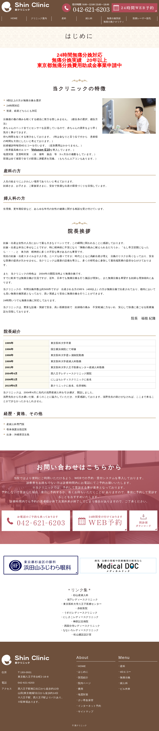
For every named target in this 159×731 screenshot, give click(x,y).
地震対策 (83, 694)
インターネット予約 (89, 705)
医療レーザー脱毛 (142, 18)
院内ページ (84, 683)
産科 (122, 666)
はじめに (83, 671)
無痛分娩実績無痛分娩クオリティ (114, 20)
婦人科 (124, 683)
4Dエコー (125, 671)
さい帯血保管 (85, 700)
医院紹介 (83, 677)
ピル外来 (125, 688)
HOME (14, 18)
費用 (80, 688)
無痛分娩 (125, 677)
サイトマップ (85, 711)
